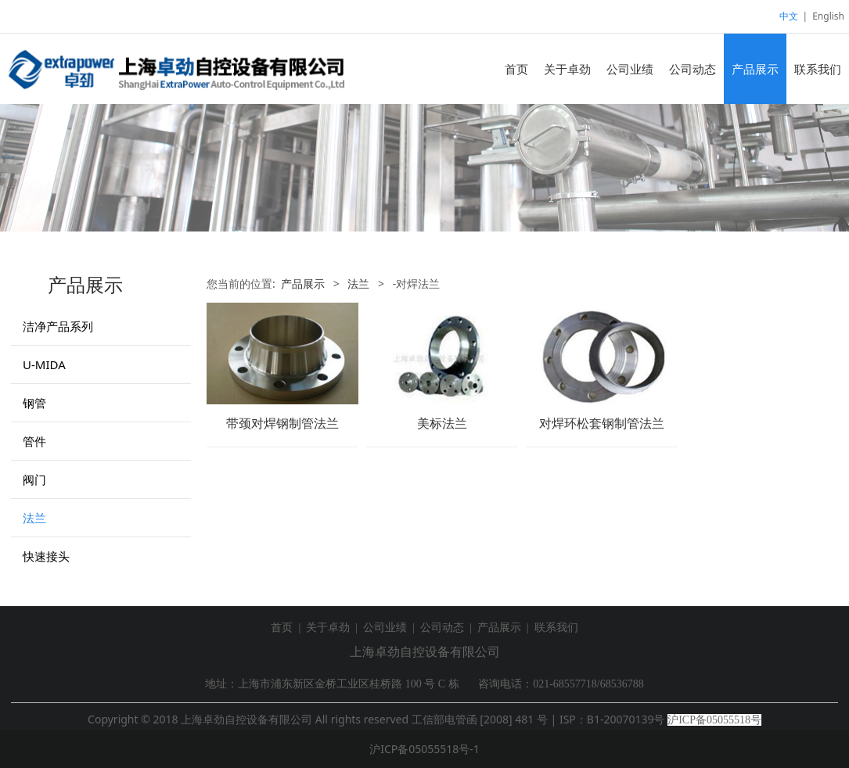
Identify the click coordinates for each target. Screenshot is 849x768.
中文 (788, 16)
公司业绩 (629, 69)
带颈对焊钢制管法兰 (282, 423)
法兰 (34, 518)
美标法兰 (442, 423)
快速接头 (46, 556)
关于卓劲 (567, 69)
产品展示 (755, 69)
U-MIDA (44, 364)
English (828, 16)
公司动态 (692, 69)
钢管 (34, 403)
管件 (34, 441)
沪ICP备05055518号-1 (424, 748)
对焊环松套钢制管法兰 (601, 423)
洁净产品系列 (58, 326)
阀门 (34, 479)
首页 (516, 69)
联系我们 (817, 69)
